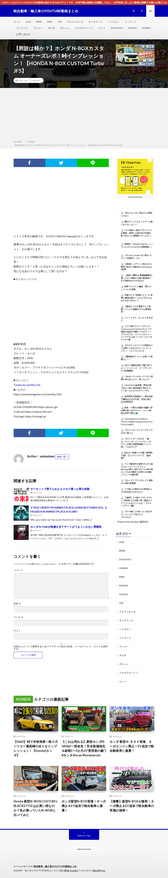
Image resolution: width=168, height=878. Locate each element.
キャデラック (95, 21)
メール (18, 617)
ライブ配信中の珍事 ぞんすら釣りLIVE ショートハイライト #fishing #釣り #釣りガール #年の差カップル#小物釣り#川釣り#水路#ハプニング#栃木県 (137, 469)
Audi (28, 21)
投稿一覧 (61, 456)
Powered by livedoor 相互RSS (132, 521)
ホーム (17, 21)
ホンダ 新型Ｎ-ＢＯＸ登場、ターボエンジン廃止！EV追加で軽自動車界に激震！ (132, 746)
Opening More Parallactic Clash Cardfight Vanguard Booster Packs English (137, 422)
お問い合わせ (23, 34)
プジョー (38, 27)
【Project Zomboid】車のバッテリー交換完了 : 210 (136, 256)
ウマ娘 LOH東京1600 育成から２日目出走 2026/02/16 (136, 490)
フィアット (130, 21)
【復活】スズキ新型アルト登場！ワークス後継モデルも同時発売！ (136, 309)
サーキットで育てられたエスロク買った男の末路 (59, 488)
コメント (18, 570)
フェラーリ (22, 27)
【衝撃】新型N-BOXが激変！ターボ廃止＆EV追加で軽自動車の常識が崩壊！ (132, 805)
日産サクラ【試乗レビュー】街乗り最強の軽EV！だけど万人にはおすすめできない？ (137, 298)
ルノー (102, 27)
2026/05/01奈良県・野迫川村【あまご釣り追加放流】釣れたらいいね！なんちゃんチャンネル (136, 388)
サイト (17, 631)
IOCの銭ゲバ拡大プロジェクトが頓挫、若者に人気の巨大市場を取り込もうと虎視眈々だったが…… (136, 233)
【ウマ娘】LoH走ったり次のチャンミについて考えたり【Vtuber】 (136, 514)
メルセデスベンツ (84, 27)
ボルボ (51, 27)
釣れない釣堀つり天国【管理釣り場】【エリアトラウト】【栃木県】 (137, 455)
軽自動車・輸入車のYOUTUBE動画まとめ (55, 866)
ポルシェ (64, 27)
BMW (39, 21)
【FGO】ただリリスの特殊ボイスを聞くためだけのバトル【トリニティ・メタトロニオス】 (137, 348)
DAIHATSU (117, 27)
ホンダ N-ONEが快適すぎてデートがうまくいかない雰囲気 (66, 526)
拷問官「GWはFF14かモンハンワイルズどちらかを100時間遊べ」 (137, 245)
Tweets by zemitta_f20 (27, 384)
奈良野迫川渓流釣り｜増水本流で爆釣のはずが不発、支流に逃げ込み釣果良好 (137, 399)
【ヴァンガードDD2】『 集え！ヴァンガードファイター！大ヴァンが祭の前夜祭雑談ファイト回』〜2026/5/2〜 (136, 442)
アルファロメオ (75, 21)
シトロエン (113, 21)
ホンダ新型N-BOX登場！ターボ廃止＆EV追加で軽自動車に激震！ (84, 805)
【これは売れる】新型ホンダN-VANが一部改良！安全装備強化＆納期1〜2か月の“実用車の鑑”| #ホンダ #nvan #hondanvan (84, 748)
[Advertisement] (84, 114)
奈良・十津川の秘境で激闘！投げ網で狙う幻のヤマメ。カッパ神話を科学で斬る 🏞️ (137, 410)
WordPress (98, 870)
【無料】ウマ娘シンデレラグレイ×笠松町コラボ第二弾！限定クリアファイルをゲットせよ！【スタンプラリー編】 (137, 501)
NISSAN (123, 585)
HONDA (146, 27)
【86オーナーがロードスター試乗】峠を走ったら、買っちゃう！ (137, 378)
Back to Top (84, 835)
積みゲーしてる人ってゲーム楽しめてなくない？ (137, 223)
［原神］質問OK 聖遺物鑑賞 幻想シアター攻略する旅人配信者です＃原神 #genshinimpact (136, 278)
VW (60, 21)
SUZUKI (132, 27)
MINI (49, 21)
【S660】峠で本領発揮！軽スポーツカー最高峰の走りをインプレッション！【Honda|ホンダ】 (36, 748)
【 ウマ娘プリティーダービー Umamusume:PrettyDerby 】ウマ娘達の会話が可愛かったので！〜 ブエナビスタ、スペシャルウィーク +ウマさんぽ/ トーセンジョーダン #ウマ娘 (136, 333)
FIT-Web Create (69, 870)
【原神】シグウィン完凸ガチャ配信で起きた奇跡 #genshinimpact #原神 (137, 267)
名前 (17, 603)
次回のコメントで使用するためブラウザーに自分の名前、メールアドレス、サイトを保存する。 (61, 647)
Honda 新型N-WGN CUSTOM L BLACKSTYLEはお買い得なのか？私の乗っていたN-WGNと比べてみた (36, 808)
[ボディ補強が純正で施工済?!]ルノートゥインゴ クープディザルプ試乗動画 (136, 368)
